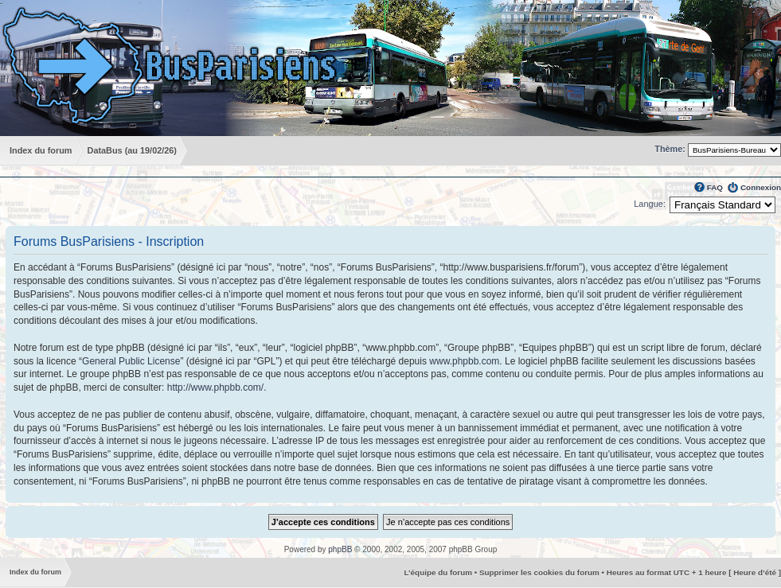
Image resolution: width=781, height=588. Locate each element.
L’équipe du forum (438, 572)
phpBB (340, 549)
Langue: (650, 203)
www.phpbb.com (464, 361)
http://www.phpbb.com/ (215, 387)
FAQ (715, 187)
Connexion (760, 187)
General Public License (131, 361)
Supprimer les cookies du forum (539, 572)
